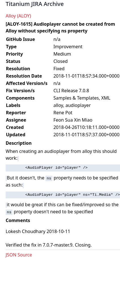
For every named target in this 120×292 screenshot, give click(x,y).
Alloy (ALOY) (18, 16)
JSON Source (19, 255)
